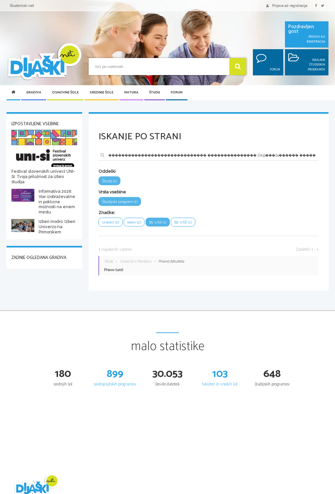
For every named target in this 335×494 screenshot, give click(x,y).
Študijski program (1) (119, 201)
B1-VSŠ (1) (183, 222)
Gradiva (33, 92)
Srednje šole (102, 92)
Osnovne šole (65, 92)
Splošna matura (236, 490)
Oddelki (106, 171)
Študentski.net (22, 6)
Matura (131, 92)
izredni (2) (110, 222)
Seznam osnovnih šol (136, 490)
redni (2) (135, 222)
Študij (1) (109, 181)
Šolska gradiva (78, 490)
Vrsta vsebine (112, 191)
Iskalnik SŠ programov (189, 490)
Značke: (106, 212)
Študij (154, 92)
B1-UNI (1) (158, 222)
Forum (177, 92)
